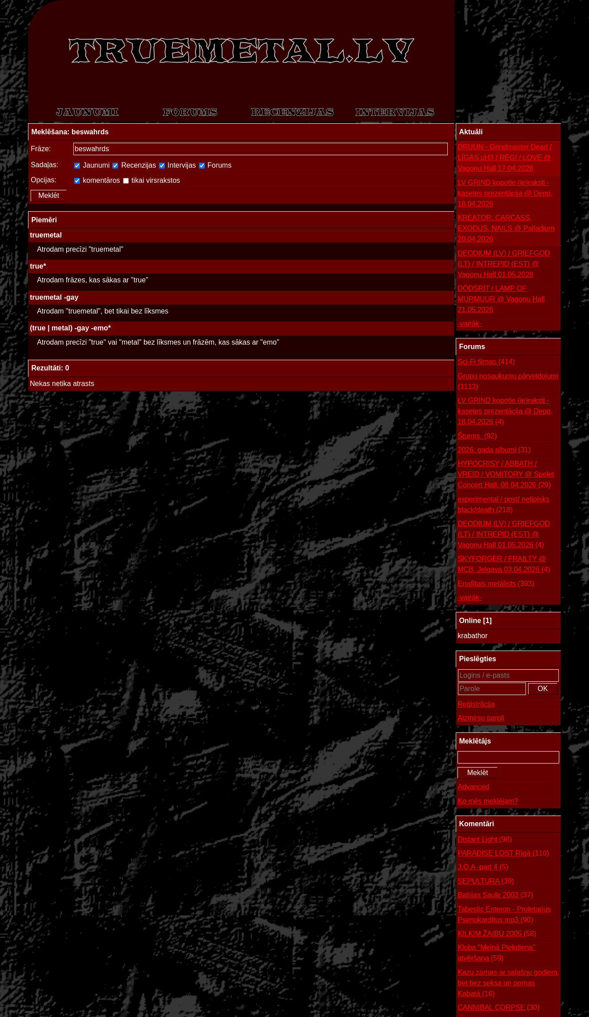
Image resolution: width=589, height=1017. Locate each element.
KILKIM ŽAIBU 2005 (497, 934)
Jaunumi (92, 165)
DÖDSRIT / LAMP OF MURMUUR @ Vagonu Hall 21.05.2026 (501, 299)
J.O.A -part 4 (483, 867)
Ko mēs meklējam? (488, 801)
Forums (215, 165)
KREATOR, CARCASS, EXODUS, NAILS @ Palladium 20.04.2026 (506, 228)
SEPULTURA (486, 881)
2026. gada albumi (494, 450)
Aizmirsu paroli (481, 718)
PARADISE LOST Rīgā (503, 853)
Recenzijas (134, 165)
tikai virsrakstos (151, 180)
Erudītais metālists (496, 584)
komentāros (97, 180)
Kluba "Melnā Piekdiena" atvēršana (496, 954)
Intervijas (177, 165)
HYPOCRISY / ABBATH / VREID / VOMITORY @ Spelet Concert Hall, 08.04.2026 (506, 475)
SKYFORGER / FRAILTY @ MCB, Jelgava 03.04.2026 (504, 565)
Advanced (473, 787)
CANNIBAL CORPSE (498, 1007)
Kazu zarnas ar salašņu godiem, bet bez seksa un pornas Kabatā (508, 984)
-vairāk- (469, 323)
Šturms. (477, 436)
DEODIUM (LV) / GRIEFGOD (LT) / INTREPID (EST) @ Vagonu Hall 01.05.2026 (504, 263)
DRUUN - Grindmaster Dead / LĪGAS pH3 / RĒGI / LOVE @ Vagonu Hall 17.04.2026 (505, 157)
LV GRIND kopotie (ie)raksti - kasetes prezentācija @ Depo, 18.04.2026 (505, 193)
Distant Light (485, 839)
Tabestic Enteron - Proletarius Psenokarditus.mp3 (504, 915)
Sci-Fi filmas (486, 362)
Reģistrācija (476, 704)
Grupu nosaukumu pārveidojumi (508, 382)
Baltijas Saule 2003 (495, 895)
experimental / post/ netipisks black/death (503, 505)
